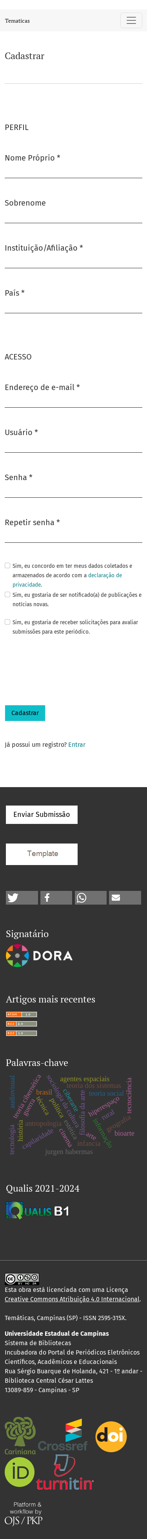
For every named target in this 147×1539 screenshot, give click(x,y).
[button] (22, 898)
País (15, 292)
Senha (19, 476)
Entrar (76, 744)
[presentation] (64, 671)
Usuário (21, 431)
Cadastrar (25, 713)
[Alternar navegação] (131, 20)
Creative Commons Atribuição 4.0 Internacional (72, 1299)
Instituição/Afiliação (44, 247)
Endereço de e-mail (42, 386)
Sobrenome (25, 203)
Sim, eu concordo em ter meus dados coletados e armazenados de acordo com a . (72, 575)
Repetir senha (32, 522)
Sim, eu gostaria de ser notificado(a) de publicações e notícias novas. (77, 600)
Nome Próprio (32, 157)
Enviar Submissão (41, 814)
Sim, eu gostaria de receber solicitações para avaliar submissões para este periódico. (75, 627)
